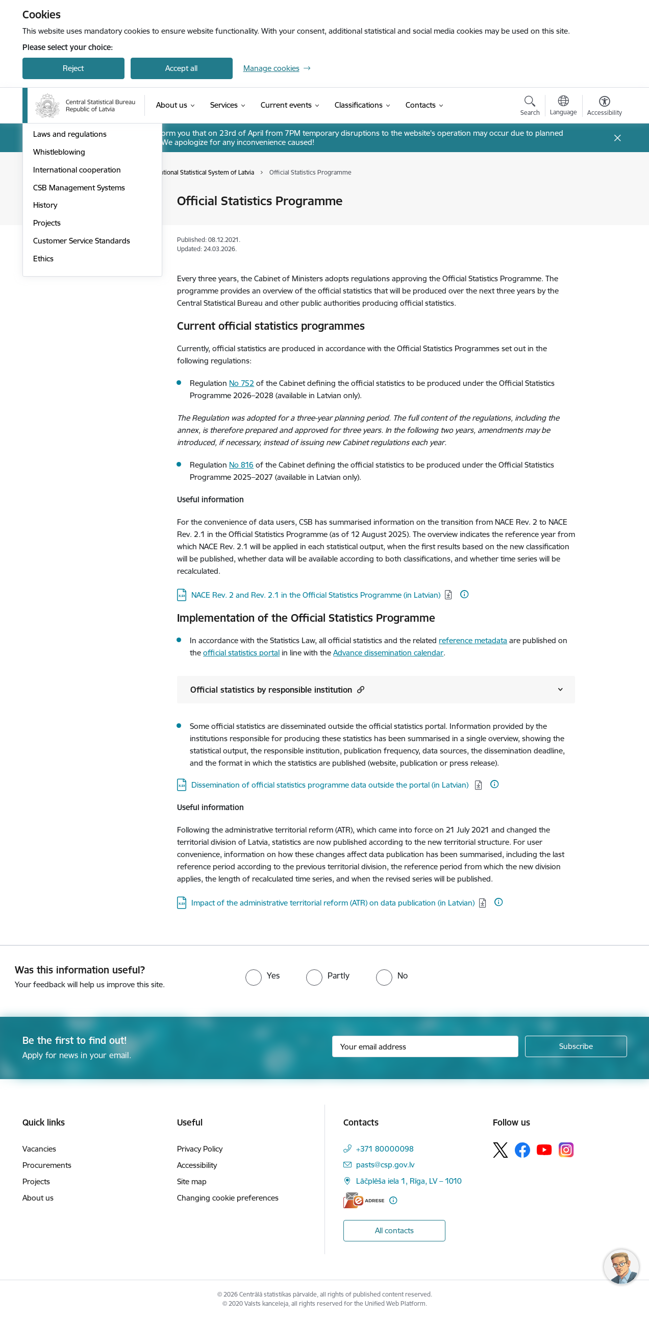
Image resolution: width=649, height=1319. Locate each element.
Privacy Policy (199, 1149)
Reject (73, 68)
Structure (49, 219)
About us (38, 1198)
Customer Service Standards (81, 379)
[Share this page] (601, 222)
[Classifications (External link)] (358, 105)
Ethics (43, 397)
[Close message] (617, 138)
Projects (47, 361)
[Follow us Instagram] (566, 1149)
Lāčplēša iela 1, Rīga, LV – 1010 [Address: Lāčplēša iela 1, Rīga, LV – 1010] (409, 1181)
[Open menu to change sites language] (563, 106)
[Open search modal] (530, 107)
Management (56, 202)
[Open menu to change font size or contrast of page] (604, 107)
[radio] (262, 975)
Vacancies (39, 1149)
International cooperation (77, 308)
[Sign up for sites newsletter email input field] (425, 1046)
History (45, 344)
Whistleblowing (59, 290)
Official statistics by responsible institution (277, 689)
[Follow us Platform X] (500, 1150)
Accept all (181, 68)
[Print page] (601, 196)
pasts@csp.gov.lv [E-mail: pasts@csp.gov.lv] (385, 1164)
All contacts (394, 1230)
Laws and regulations (70, 273)
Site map (192, 1181)
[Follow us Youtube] (544, 1149)
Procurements (46, 1165)
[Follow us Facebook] (522, 1150)
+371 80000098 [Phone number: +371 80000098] (385, 1149)
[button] (359, 689)
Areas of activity (60, 237)
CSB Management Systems (79, 326)
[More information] (464, 594)
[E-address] (363, 1200)
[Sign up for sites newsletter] (576, 1046)
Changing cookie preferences (228, 1198)
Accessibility (197, 1165)
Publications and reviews (75, 255)
